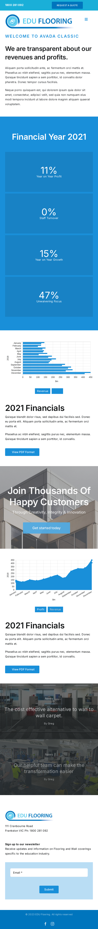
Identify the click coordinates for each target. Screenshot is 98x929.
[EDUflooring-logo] (41, 15)
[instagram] (52, 924)
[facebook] (45, 924)
